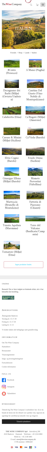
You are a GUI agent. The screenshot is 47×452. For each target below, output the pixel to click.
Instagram (8, 387)
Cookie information (9, 367)
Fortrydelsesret (7, 363)
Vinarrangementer (8, 355)
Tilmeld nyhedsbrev (24, 422)
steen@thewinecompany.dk (26, 439)
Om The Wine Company (10, 343)
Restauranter (6, 351)
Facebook (8, 380)
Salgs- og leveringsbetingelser (12, 359)
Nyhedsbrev (6, 347)
